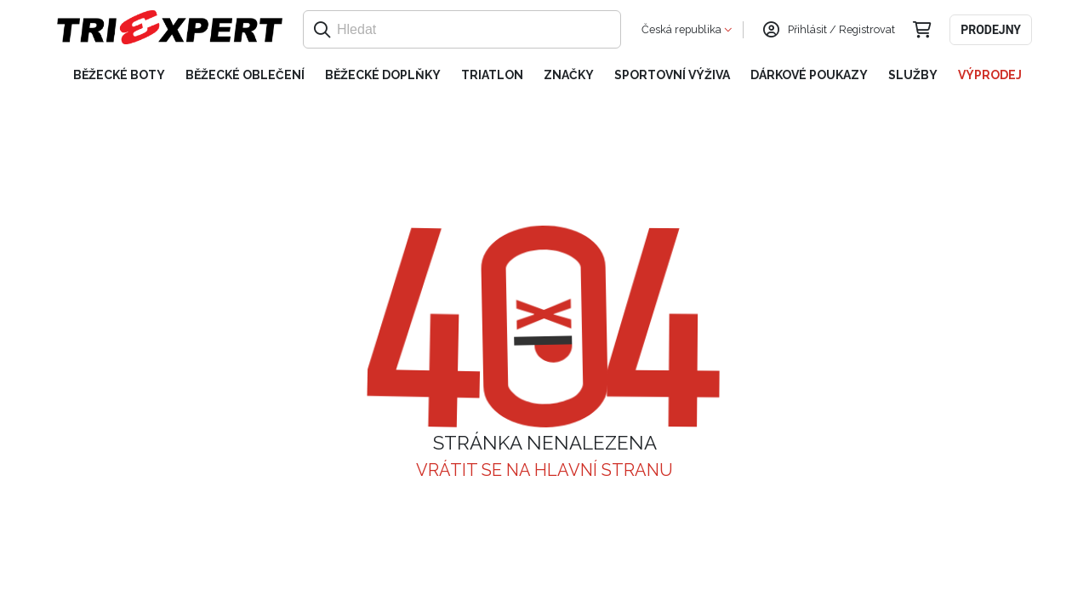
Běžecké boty (119, 75)
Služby (913, 75)
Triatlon (492, 75)
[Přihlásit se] (771, 30)
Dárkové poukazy (809, 75)
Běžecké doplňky (383, 75)
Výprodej (990, 75)
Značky (569, 75)
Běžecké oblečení (245, 75)
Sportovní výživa (672, 75)
